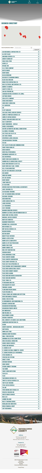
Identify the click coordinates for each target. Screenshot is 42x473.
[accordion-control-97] (37, 275)
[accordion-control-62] (37, 194)
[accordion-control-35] (37, 131)
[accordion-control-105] (37, 294)
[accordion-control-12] (37, 77)
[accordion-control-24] (37, 105)
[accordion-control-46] (37, 156)
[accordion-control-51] (37, 168)
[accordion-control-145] (37, 387)
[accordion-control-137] (37, 369)
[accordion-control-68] (37, 208)
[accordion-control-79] (37, 233)
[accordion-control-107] (37, 299)
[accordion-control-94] (37, 268)
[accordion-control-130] (37, 352)
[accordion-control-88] (37, 254)
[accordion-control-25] (37, 108)
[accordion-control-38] (37, 138)
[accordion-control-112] (37, 310)
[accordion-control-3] (37, 56)
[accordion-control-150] (37, 399)
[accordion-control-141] (37, 378)
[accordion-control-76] (37, 226)
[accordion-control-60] (37, 189)
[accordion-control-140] (37, 376)
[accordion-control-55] (37, 177)
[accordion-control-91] (37, 261)
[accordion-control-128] (37, 348)
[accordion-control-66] (37, 203)
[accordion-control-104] (37, 292)
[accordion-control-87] (37, 252)
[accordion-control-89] (37, 257)
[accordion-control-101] (37, 285)
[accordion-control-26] (37, 110)
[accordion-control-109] (37, 303)
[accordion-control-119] (37, 327)
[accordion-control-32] (37, 124)
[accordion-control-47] (37, 159)
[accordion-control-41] (37, 145)
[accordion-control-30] (37, 119)
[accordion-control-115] (37, 317)
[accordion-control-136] (37, 366)
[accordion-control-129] (37, 350)
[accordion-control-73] (37, 219)
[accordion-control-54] (37, 175)
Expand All (35, 49)
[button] (21, 35)
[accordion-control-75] (37, 224)
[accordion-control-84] (37, 245)
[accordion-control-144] (37, 385)
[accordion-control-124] (37, 338)
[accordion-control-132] (37, 357)
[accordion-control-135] (37, 364)
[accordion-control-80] (37, 236)
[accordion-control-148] (37, 394)
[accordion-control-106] (37, 296)
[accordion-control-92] (37, 264)
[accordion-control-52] (37, 170)
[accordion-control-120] (37, 329)
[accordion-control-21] (37, 98)
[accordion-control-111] (37, 308)
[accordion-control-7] (37, 66)
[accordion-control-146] (37, 390)
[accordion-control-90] (37, 259)
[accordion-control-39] (37, 140)
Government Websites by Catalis (21, 468)
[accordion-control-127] (37, 345)
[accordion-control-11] (37, 75)
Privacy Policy (21, 466)
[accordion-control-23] (37, 103)
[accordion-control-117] (37, 322)
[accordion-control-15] (37, 84)
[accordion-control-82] (37, 240)
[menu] (37, 2)
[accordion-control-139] (37, 373)
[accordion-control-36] (37, 133)
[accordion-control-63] (37, 196)
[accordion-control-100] (37, 282)
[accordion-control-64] (37, 198)
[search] (29, 2)
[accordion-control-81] (37, 238)
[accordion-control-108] (37, 301)
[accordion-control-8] (37, 68)
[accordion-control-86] (37, 250)
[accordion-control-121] (37, 331)
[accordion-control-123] (37, 336)
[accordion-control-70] (37, 212)
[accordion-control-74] (37, 222)
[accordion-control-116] (37, 320)
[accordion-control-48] (37, 161)
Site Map (21, 467)
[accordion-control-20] (37, 96)
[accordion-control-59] (37, 187)
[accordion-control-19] (37, 94)
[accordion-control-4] (37, 59)
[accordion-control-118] (37, 324)
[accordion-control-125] (37, 341)
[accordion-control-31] (37, 122)
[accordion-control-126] (37, 343)
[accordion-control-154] (37, 408)
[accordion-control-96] (37, 273)
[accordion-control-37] (37, 136)
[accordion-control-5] (37, 61)
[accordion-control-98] (37, 278)
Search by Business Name (9, 47)
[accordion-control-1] (37, 52)
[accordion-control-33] (37, 126)
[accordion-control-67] (37, 205)
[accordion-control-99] (37, 280)
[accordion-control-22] (37, 101)
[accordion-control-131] (37, 355)
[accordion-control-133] (37, 359)
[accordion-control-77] (37, 229)
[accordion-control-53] (37, 173)
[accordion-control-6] (37, 63)
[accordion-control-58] (37, 184)
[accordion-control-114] (37, 315)
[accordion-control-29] (37, 117)
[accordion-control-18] (37, 91)
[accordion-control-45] (37, 154)
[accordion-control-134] (37, 362)
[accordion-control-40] (37, 142)
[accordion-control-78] (37, 231)
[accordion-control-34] (37, 129)
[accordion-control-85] (37, 247)
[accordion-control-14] (37, 82)
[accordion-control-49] (37, 163)
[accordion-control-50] (37, 166)
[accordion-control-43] (37, 149)
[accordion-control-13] (37, 80)
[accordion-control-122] (37, 334)
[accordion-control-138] (37, 371)
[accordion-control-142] (37, 380)
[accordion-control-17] (37, 89)
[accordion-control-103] (37, 289)
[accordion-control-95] (37, 271)
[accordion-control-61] (37, 191)
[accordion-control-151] (37, 401)
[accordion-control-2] (37, 54)
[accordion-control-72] (37, 217)
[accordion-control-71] (37, 215)
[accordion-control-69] (37, 210)
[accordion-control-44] (37, 152)
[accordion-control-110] (37, 306)
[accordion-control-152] (37, 404)
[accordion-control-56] (37, 180)
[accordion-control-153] (37, 406)
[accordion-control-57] (37, 182)
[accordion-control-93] (37, 266)
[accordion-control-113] (37, 313)
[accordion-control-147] (37, 392)
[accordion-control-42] (37, 147)
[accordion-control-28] (37, 115)
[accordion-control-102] (37, 287)
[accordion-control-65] (37, 201)
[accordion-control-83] (37, 243)
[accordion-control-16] (37, 87)
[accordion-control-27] (37, 112)
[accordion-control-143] (37, 383)
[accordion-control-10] (37, 73)
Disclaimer (21, 464)
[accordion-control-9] (37, 70)
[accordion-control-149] (37, 397)
